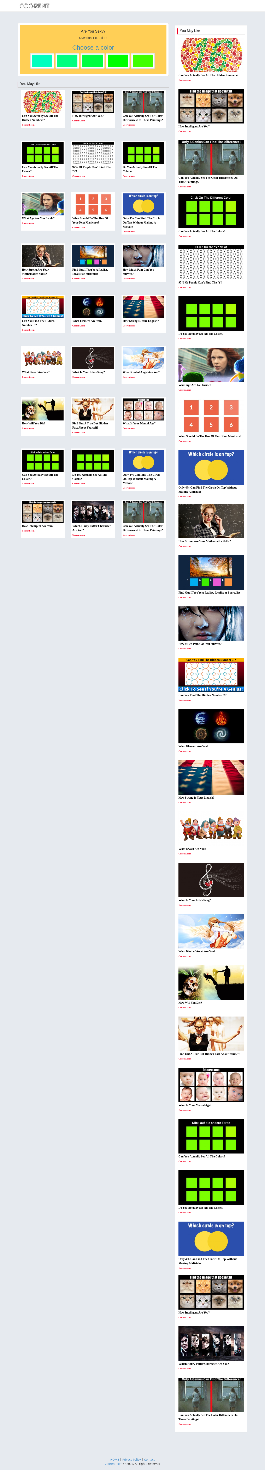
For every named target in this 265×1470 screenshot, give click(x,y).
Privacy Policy (131, 1459)
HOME (114, 1459)
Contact (149, 1459)
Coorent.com (113, 1464)
